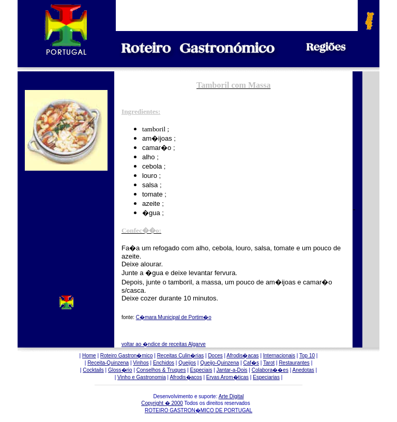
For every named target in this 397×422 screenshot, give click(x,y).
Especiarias (266, 377)
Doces (215, 355)
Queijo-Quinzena (219, 363)
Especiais (201, 370)
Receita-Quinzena (108, 363)
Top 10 (307, 355)
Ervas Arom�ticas (227, 377)
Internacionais (279, 355)
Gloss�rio (120, 370)
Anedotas (303, 370)
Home (89, 355)
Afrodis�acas (242, 355)
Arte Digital (231, 396)
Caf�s (251, 363)
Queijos (187, 363)
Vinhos (140, 363)
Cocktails (93, 370)
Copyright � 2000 (162, 403)
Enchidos (163, 363)
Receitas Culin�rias (180, 355)
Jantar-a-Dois (232, 370)
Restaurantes (294, 363)
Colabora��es (270, 370)
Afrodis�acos (186, 377)
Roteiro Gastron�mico (126, 355)
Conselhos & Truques (161, 370)
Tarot (268, 363)
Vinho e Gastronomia (141, 377)
